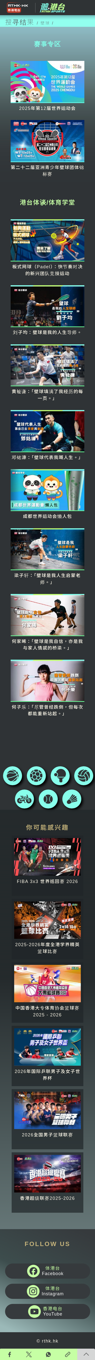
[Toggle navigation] (86, 7)
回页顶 (86, 1354)
